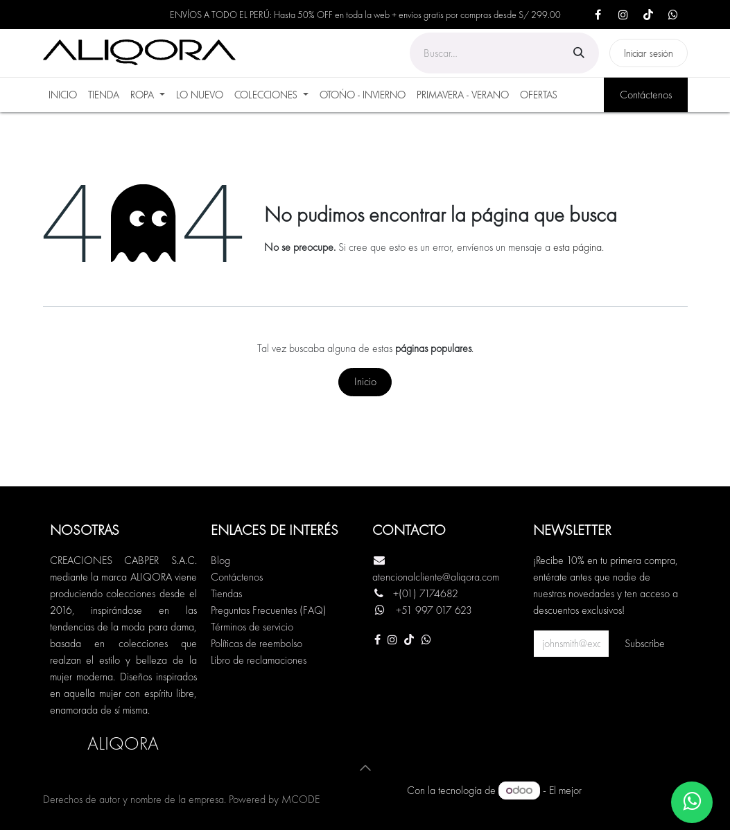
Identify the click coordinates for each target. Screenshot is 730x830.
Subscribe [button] (645, 643)
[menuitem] (62, 95)
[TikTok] (648, 14)
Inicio (365, 381)
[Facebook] (598, 14)
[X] (673, 14)
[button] (365, 767)
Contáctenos (646, 94)
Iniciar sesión (648, 53)
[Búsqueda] (579, 53)
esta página (577, 247)
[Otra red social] (426, 639)
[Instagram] (623, 14)
